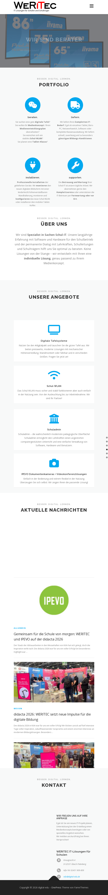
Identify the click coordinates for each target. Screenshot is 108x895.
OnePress (56, 887)
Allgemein (20, 704)
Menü (91, 6)
